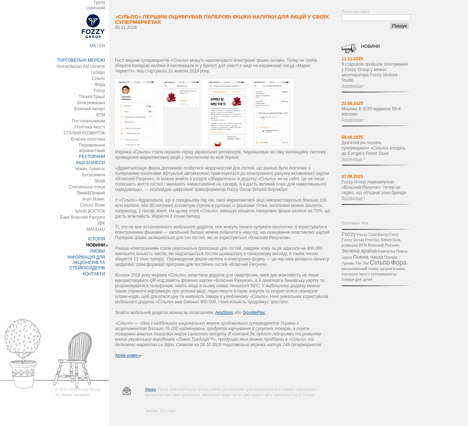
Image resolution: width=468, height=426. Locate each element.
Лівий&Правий (90, 193)
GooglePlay (254, 312)
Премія (390, 257)
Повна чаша (368, 257)
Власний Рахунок (383, 245)
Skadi (99, 180)
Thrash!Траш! (92, 96)
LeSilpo (98, 72)
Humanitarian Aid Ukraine (80, 66)
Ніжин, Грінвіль (90, 168)
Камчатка (386, 251)
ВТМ (100, 114)
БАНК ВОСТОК (90, 211)
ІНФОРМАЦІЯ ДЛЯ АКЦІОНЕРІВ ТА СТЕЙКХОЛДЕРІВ (86, 262)
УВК (101, 223)
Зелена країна (359, 251)
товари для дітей (357, 279)
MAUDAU (95, 229)
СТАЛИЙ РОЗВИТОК (84, 133)
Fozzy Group (353, 240)
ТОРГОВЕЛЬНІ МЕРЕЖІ (81, 60)
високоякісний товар (360, 269)
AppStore (224, 312)
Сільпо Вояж (92, 205)
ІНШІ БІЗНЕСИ (90, 162)
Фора (100, 84)
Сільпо (98, 78)
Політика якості (90, 127)
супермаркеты (384, 274)
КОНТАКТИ (94, 274)
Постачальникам (88, 120)
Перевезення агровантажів (92, 148)
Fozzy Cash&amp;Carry (378, 234)
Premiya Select (378, 240)
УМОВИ (97, 251)
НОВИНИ (95, 245)
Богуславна (93, 174)
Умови (150, 389)
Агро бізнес (94, 199)
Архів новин (128, 355)
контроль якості (356, 274)
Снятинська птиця (87, 186)
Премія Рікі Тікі (355, 263)
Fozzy (99, 90)
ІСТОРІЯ (96, 239)
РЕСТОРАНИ (92, 156)
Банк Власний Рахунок (82, 217)
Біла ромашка (91, 102)
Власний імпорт (89, 108)
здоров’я (387, 269)
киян (401, 269)
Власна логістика (88, 139)
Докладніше (352, 85)
